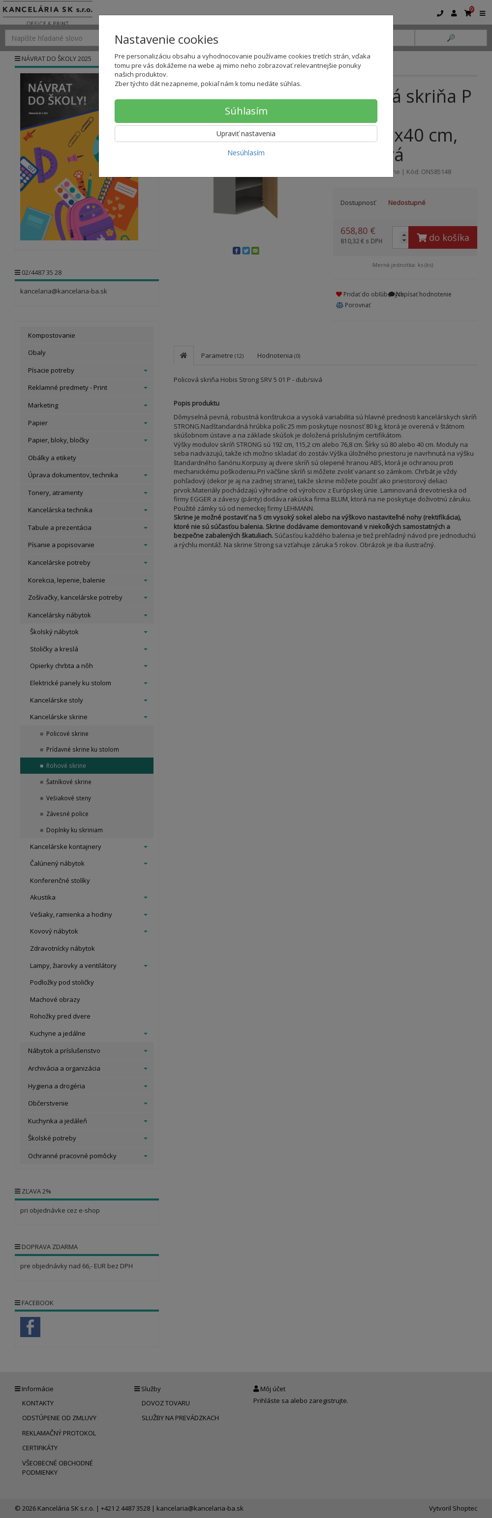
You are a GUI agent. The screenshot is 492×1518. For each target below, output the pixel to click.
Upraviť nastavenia (246, 133)
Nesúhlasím (246, 152)
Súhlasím (246, 110)
